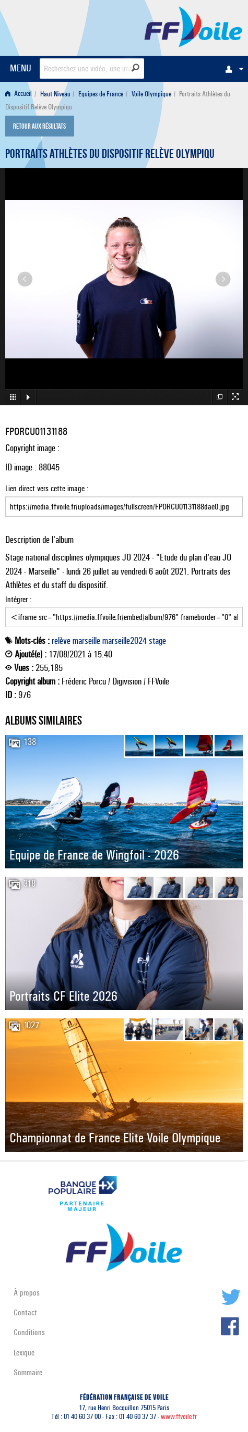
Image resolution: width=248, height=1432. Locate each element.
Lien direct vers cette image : (124, 500)
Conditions (29, 1332)
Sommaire (28, 1372)
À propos (27, 1293)
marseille (86, 641)
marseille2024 (124, 641)
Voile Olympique (151, 94)
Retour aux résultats (39, 127)
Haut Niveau (55, 94)
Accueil (18, 94)
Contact (25, 1312)
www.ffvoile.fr (179, 1416)
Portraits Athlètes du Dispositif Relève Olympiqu (110, 155)
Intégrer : (124, 611)
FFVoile (193, 26)
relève (61, 641)
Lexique (24, 1353)
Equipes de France (100, 94)
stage (157, 641)
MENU (20, 68)
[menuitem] (231, 68)
